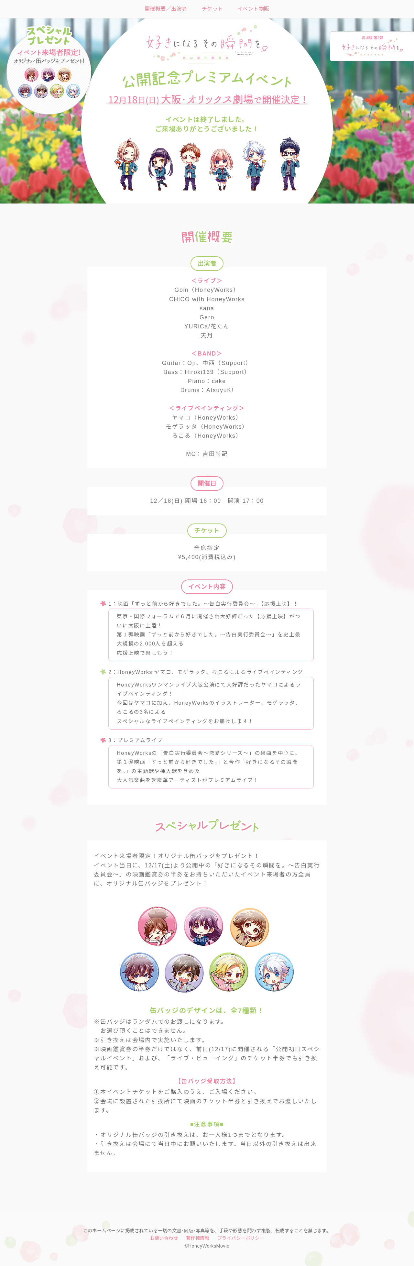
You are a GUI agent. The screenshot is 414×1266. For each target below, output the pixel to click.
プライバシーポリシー (240, 1238)
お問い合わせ (164, 1238)
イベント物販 (253, 9)
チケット (212, 9)
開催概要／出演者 (166, 9)
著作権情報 (197, 1238)
